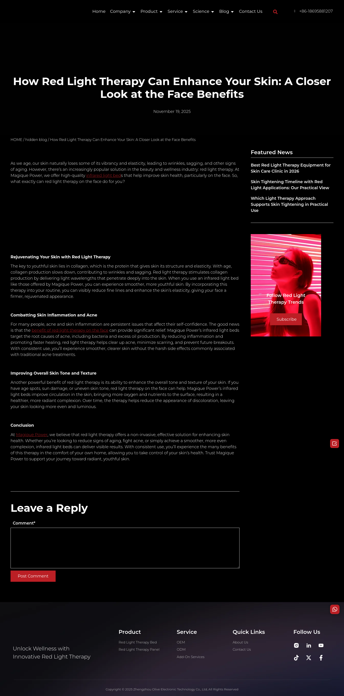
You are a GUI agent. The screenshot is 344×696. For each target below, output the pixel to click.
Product (149, 11)
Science (201, 11)
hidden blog (36, 140)
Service (175, 11)
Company (120, 11)
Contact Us (250, 11)
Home (99, 11)
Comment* (24, 523)
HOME (16, 140)
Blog (224, 11)
